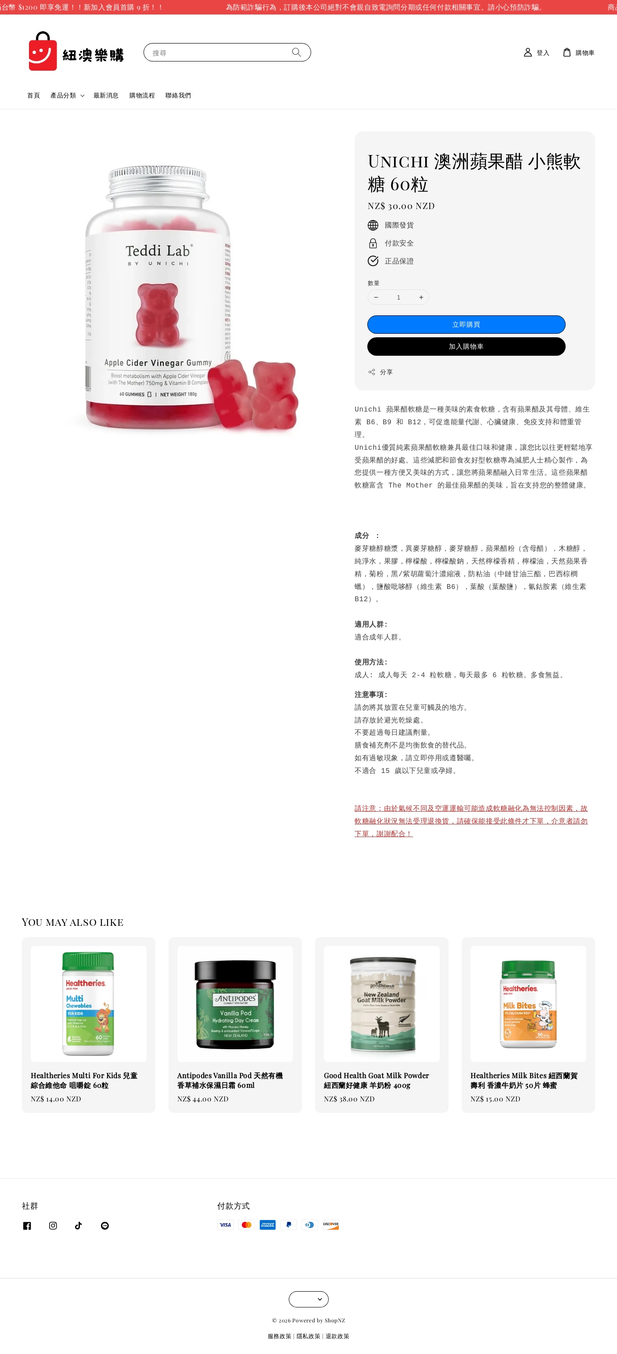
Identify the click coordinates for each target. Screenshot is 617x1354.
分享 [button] (380, 372)
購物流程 (142, 95)
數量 (374, 282)
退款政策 (338, 1336)
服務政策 (280, 1336)
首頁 (33, 95)
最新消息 (106, 95)
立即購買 (466, 324)
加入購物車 (466, 346)
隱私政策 (309, 1336)
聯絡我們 (178, 95)
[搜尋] (297, 52)
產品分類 (63, 95)
